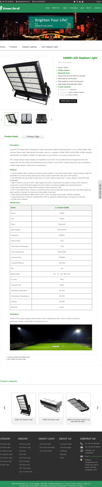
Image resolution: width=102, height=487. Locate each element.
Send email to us (68, 101)
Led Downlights (43, 486)
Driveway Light (61, 486)
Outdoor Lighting (29, 47)
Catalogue (74, 8)
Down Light (52, 486)
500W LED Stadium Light (24, 420)
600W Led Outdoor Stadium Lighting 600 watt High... (78, 421)
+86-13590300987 (39, 1)
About (89, 8)
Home (47, 8)
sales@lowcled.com (24, 1)
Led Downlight (33, 486)
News (65, 8)
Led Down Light (23, 486)
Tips (62, 484)
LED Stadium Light (50, 47)
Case (82, 8)
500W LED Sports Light (51, 420)
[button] (42, 37)
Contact (97, 8)
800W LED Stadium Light (22, 357)
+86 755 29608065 (7, 1)
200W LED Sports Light (18, 359)
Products (56, 8)
